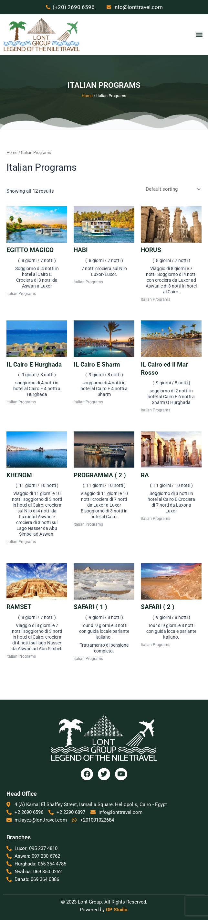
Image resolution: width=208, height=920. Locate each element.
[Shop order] (172, 190)
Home (87, 95)
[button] (199, 34)
